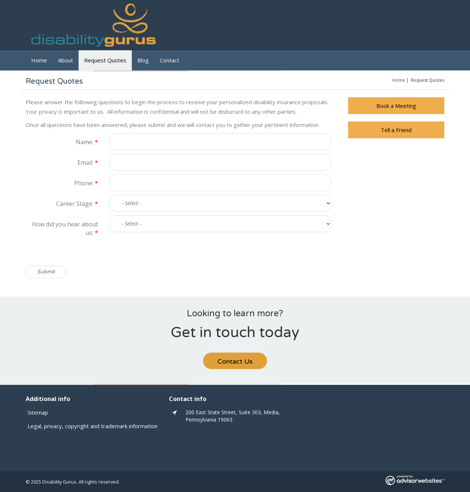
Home (39, 60)
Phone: (86, 183)
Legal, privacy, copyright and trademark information (93, 426)
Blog (143, 60)
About (65, 60)
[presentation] (165, 251)
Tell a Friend (396, 130)
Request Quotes (105, 60)
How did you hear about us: (65, 228)
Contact (169, 60)
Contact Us (235, 361)
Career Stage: (77, 204)
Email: (87, 162)
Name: (87, 142)
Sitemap (38, 412)
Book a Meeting (396, 105)
